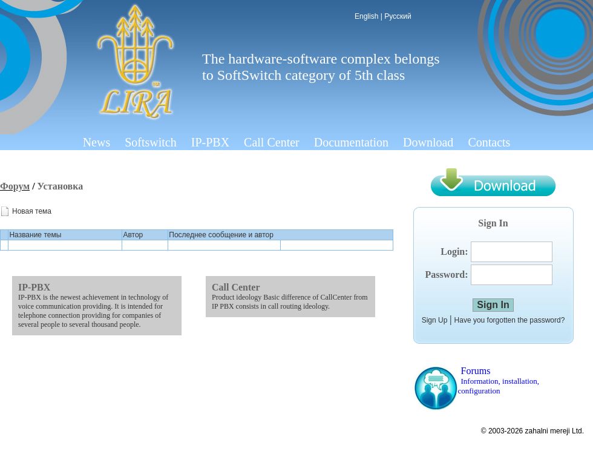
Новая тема (31, 211)
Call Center (272, 142)
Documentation (351, 142)
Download (428, 142)
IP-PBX (210, 142)
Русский (397, 16)
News (97, 142)
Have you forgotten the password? (509, 320)
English (366, 16)
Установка (61, 186)
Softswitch (151, 142)
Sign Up (435, 320)
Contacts (489, 142)
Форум (15, 186)
